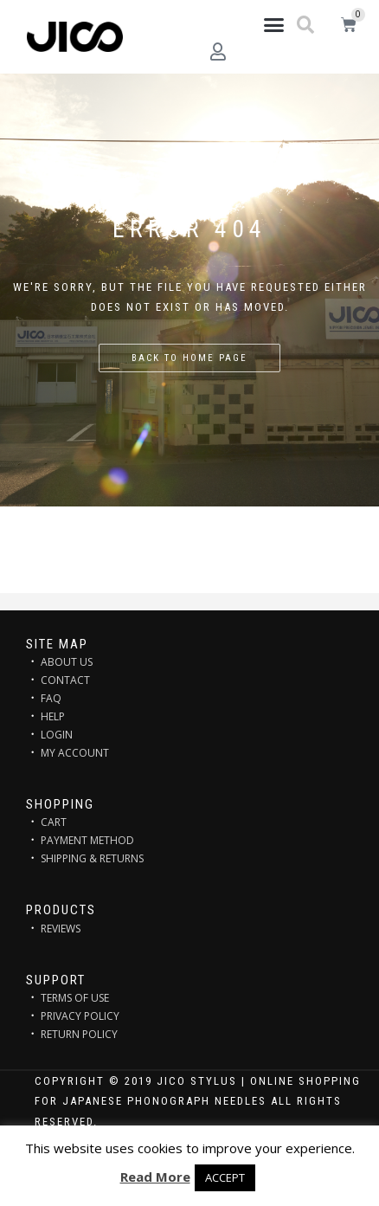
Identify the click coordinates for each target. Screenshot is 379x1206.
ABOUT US (67, 662)
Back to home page (189, 358)
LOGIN (57, 734)
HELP (53, 716)
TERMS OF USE (75, 997)
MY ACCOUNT (75, 752)
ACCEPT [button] (225, 1177)
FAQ (51, 698)
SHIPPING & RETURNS (92, 858)
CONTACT (65, 680)
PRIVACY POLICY (80, 1016)
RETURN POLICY (79, 1034)
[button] (274, 25)
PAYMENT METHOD (87, 840)
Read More (155, 1176)
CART (54, 822)
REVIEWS (60, 928)
